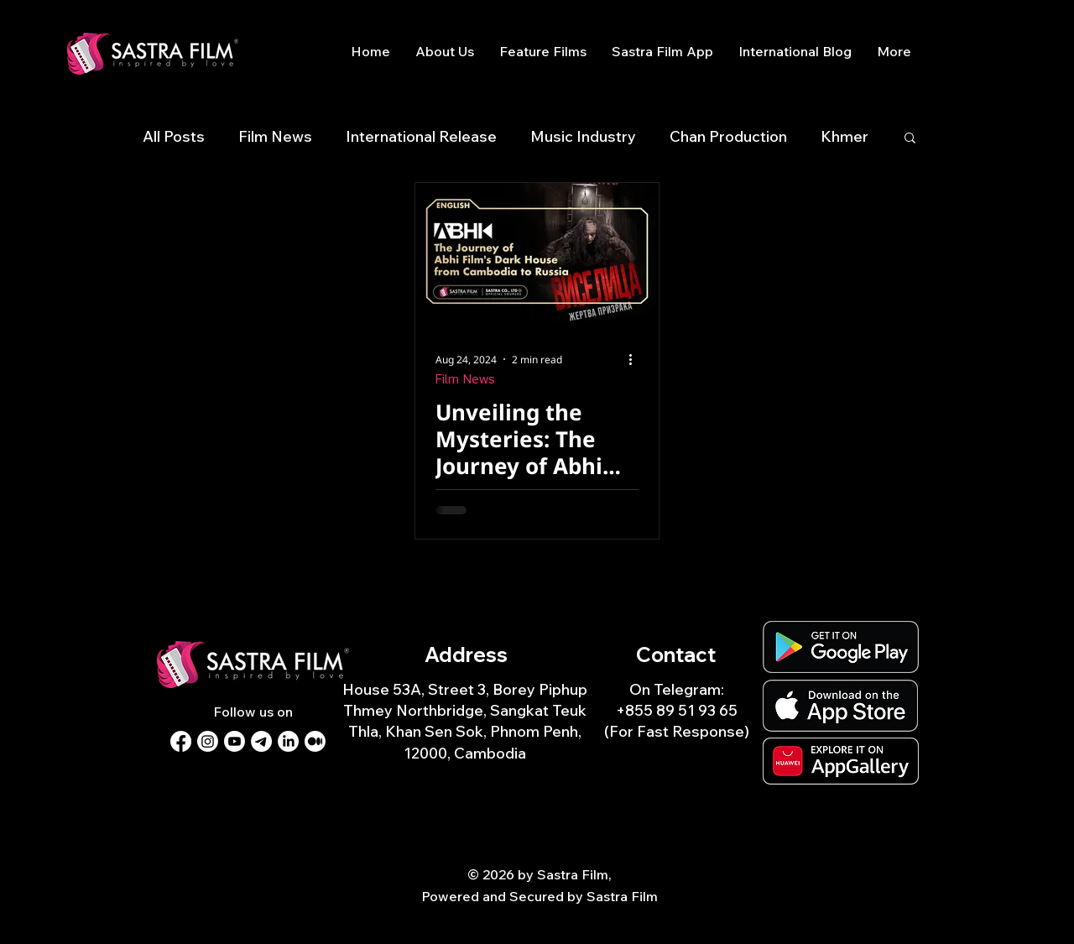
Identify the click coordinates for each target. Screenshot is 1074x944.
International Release (421, 136)
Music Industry (583, 136)
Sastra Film (622, 896)
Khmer (844, 136)
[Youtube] (234, 741)
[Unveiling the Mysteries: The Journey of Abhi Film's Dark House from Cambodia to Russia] (537, 252)
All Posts (174, 136)
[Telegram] (261, 741)
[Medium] (315, 741)
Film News (275, 136)
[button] (910, 139)
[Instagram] (207, 741)
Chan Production (728, 136)
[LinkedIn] (288, 741)
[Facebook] (180, 741)
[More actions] (636, 359)
